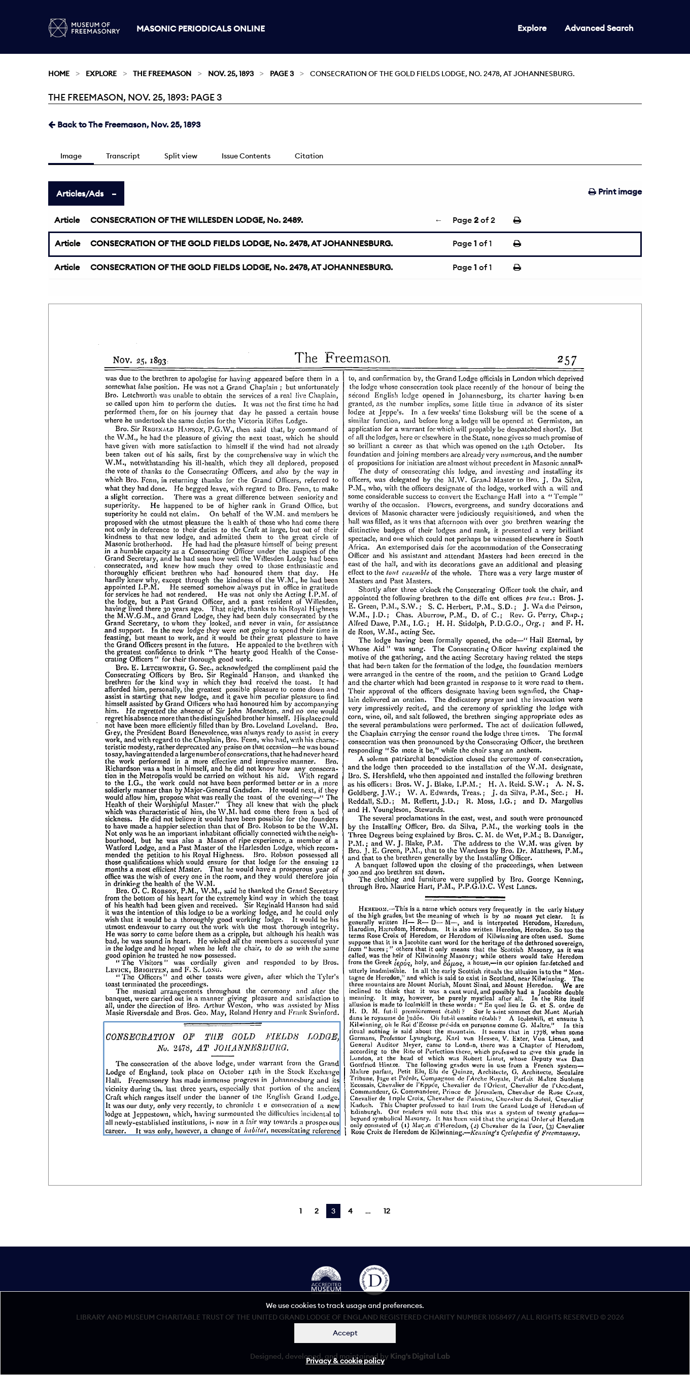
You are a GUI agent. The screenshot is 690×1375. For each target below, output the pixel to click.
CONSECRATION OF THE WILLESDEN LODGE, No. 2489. (196, 220)
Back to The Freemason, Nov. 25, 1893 (124, 124)
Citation (309, 155)
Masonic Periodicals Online (200, 28)
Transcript (123, 155)
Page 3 (282, 73)
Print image (615, 191)
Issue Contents (246, 155)
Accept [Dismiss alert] (345, 1332)
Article (67, 220)
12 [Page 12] (387, 1211)
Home (59, 73)
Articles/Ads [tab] (80, 193)
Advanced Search (599, 28)
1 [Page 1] (300, 1211)
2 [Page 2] (317, 1211)
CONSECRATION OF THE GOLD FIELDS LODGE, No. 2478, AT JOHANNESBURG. (241, 243)
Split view (180, 155)
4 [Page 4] (350, 1211)
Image (71, 155)
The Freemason (162, 73)
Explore (532, 28)
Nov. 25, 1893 (231, 73)
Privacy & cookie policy (345, 1360)
